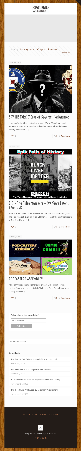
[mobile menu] (3, 4)
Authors (53, 49)
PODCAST (53, 414)
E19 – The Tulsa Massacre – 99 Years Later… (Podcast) (39, 205)
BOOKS (42, 414)
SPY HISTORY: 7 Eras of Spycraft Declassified (39, 117)
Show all (65, 52)
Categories (27, 49)
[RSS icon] (46, 438)
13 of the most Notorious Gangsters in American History (35, 379)
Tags (41, 49)
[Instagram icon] (43, 438)
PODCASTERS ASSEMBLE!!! (26, 278)
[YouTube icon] (41, 438)
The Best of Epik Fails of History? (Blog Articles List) (34, 359)
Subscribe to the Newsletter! (25, 315)
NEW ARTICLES (30, 414)
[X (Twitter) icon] (38, 438)
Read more (65, 136)
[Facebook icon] (35, 438)
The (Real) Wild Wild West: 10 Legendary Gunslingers (34, 390)
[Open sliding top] (78, 3)
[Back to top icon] (40, 427)
